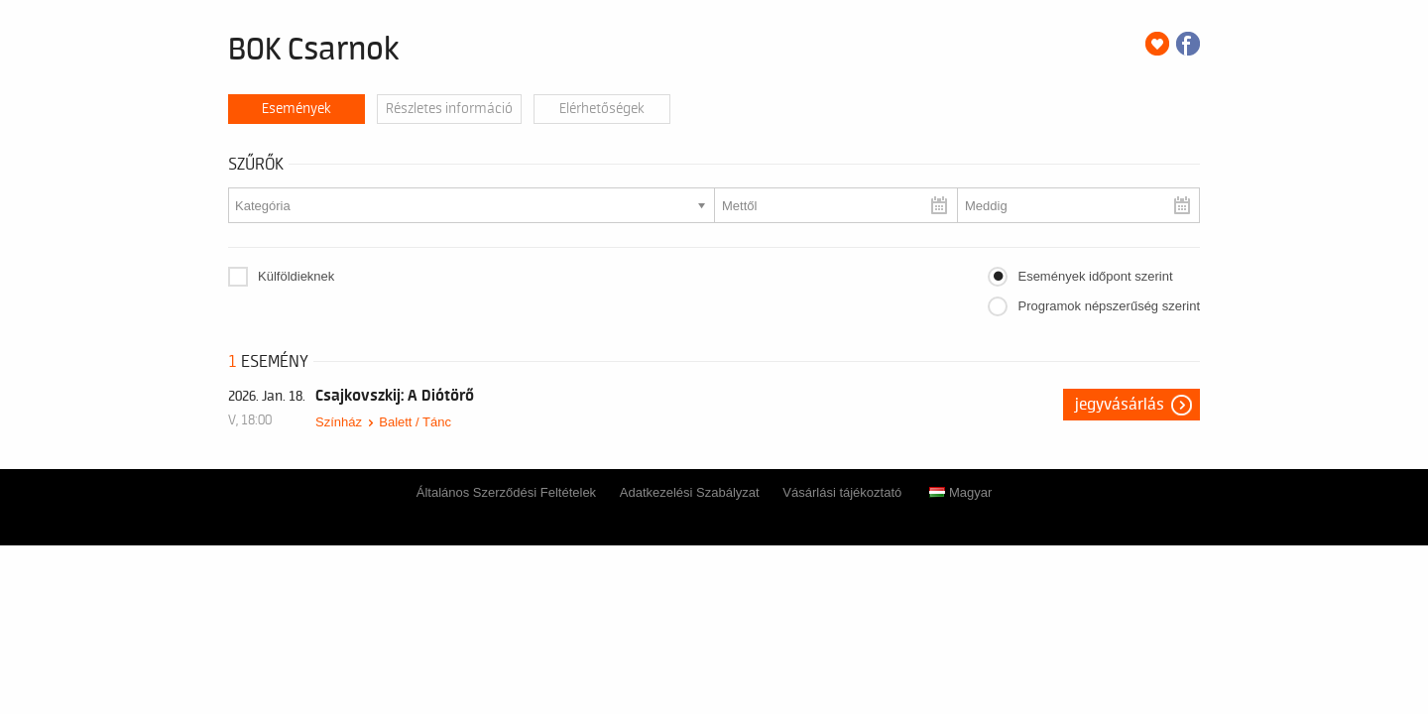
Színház (338, 422)
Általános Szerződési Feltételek (506, 492)
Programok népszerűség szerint (1108, 305)
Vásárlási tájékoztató (841, 492)
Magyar (960, 492)
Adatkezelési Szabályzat (690, 492)
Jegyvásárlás (1119, 405)
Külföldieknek (296, 276)
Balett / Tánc (415, 422)
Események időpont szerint (1094, 276)
